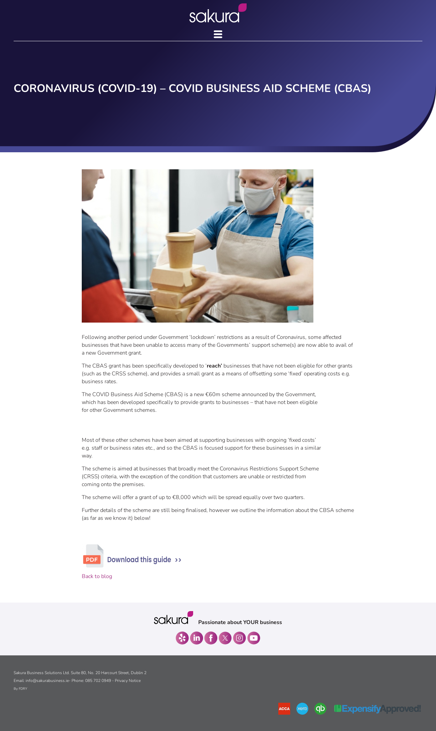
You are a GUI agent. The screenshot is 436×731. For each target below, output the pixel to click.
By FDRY (20, 688)
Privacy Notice (128, 680)
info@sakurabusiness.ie (47, 680)
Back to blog (97, 576)
